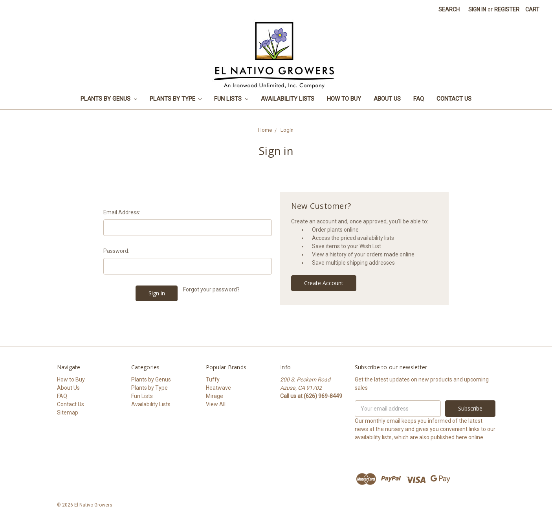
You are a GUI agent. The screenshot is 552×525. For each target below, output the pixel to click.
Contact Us (453, 98)
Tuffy (213, 379)
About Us (387, 98)
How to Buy (344, 98)
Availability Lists (287, 98)
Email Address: (121, 212)
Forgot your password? (211, 289)
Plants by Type (176, 98)
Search (449, 9)
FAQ (418, 98)
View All (216, 404)
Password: (116, 251)
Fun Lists (231, 98)
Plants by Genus (109, 98)
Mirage (214, 396)
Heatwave (218, 388)
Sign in (477, 9)
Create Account (323, 283)
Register (506, 9)
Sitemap (67, 412)
